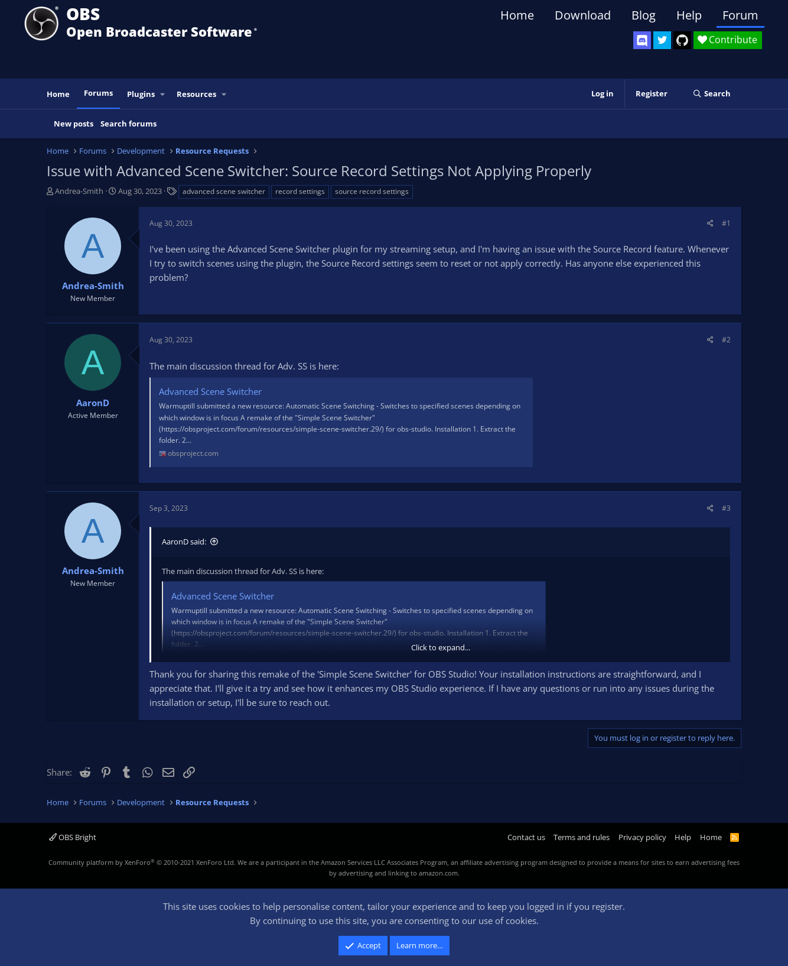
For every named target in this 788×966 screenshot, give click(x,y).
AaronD (92, 403)
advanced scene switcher (224, 191)
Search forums (128, 123)
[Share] (710, 223)
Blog (643, 15)
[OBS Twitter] (662, 40)
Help (689, 15)
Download (583, 15)
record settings (300, 191)
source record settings (372, 191)
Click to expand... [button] (440, 647)
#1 (726, 223)
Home (517, 15)
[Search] (711, 94)
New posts (73, 123)
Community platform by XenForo (142, 862)
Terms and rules (581, 837)
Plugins (141, 94)
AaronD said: (184, 541)
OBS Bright (72, 837)
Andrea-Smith (79, 191)
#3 (726, 508)
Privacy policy (642, 837)
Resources (196, 94)
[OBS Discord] (642, 40)
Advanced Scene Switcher (210, 391)
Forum (740, 15)
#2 (726, 340)
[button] (163, 94)
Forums (98, 92)
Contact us (526, 837)
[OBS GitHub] (682, 40)
